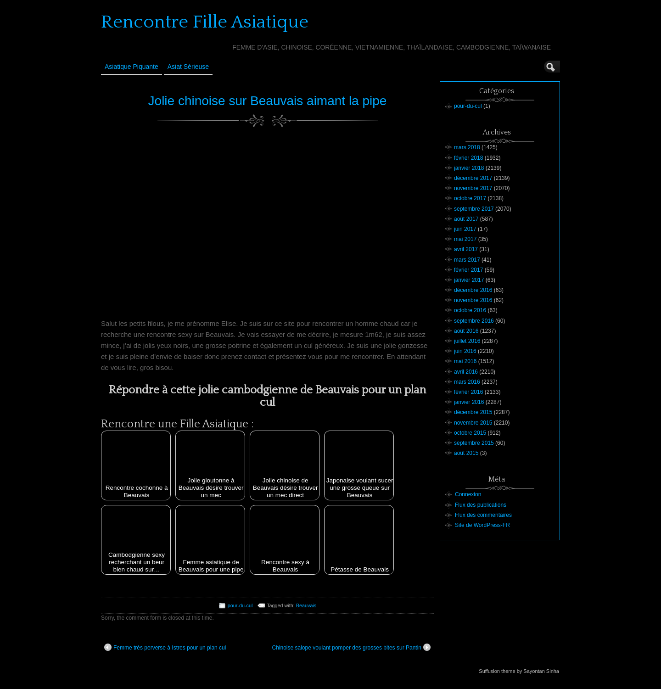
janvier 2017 (469, 280)
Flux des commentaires (483, 515)
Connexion (468, 494)
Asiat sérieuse (188, 66)
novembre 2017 (473, 188)
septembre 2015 (474, 443)
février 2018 (468, 158)
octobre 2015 (470, 433)
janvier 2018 (469, 168)
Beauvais (306, 605)
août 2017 (466, 219)
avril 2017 (466, 249)
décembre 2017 (473, 178)
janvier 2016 (469, 402)
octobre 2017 (470, 198)
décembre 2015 (473, 412)
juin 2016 (465, 351)
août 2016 (466, 331)
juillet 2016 (467, 341)
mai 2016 (465, 361)
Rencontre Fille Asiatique (204, 22)
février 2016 (468, 392)
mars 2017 (467, 260)
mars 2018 (467, 147)
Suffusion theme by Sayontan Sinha (519, 671)
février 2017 (468, 270)
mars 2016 (467, 382)
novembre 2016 (473, 300)
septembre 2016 (474, 321)
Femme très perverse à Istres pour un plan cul (165, 647)
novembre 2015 (473, 423)
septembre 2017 (474, 209)
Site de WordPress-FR (482, 525)
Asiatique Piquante (131, 66)
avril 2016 (466, 372)
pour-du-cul (240, 605)
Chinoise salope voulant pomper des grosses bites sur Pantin (351, 647)
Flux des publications (480, 505)
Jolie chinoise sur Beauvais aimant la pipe (267, 101)
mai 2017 (465, 239)
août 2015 (466, 453)
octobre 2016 (470, 310)
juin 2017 (465, 229)
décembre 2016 (473, 290)
